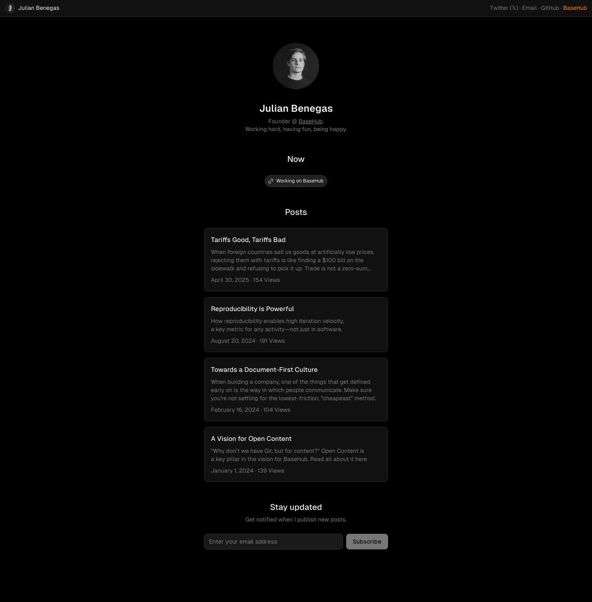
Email (529, 8)
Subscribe (367, 541)
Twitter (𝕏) (504, 8)
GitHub (550, 8)
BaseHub (575, 8)
